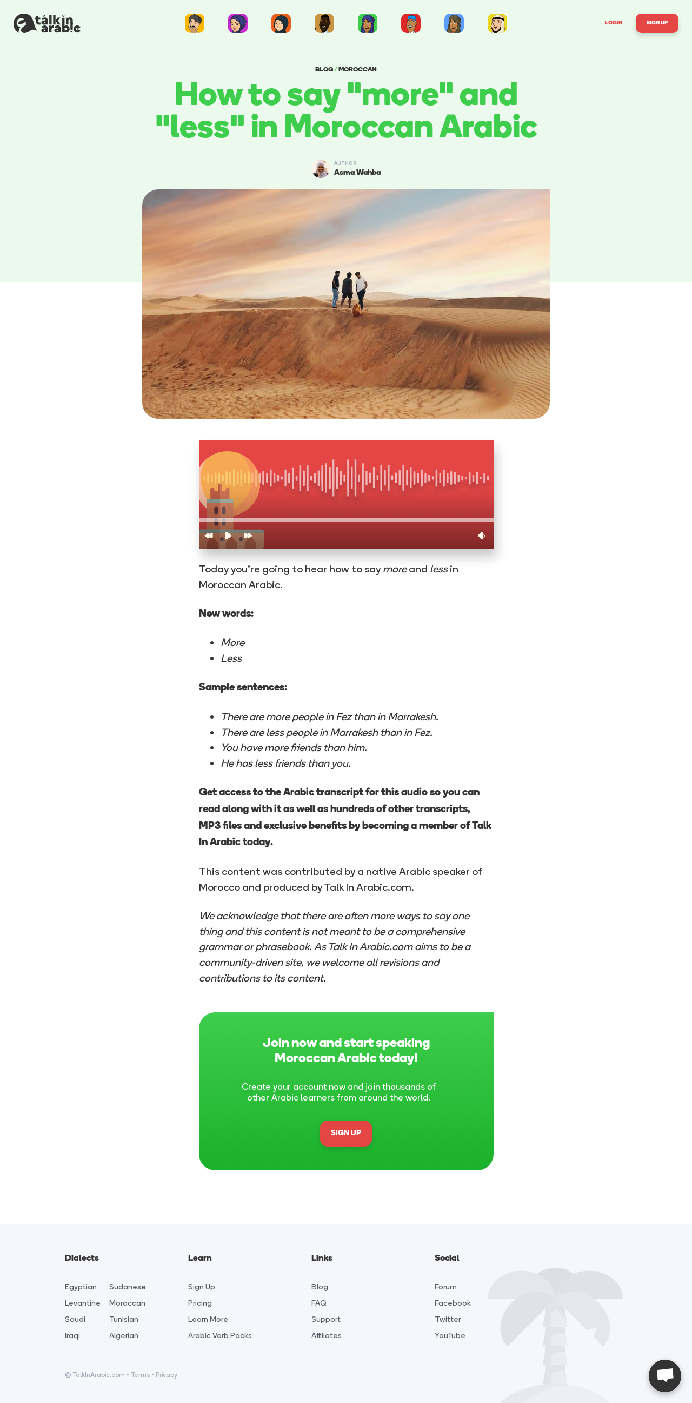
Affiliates (326, 1335)
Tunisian (123, 1319)
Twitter (448, 1319)
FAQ (319, 1303)
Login (613, 23)
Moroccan (127, 1303)
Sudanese (127, 1287)
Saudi (75, 1319)
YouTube (450, 1335)
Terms (140, 1375)
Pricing (200, 1303)
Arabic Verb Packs (220, 1335)
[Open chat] (665, 1376)
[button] (346, 520)
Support (326, 1319)
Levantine (83, 1303)
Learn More (208, 1319)
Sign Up (657, 23)
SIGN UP (346, 1133)
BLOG (324, 70)
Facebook (453, 1303)
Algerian (123, 1335)
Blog (319, 1287)
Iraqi (72, 1335)
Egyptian (81, 1287)
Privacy (166, 1375)
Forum (446, 1287)
